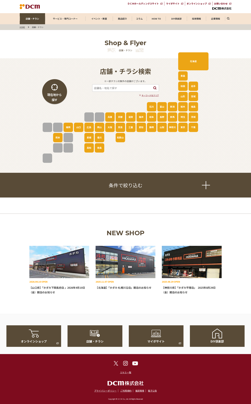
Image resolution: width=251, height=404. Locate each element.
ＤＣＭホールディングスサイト (143, 3)
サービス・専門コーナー (65, 18)
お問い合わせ (221, 3)
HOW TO (156, 18)
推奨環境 (139, 390)
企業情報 (215, 18)
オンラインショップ (197, 3)
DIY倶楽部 (176, 18)
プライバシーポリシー (105, 390)
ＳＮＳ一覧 (125, 372)
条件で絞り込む (159, 185)
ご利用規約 (126, 390)
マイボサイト (172, 3)
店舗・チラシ (32, 18)
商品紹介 (122, 18)
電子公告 (152, 390)
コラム (139, 18)
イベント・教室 (99, 18)
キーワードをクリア (150, 95)
